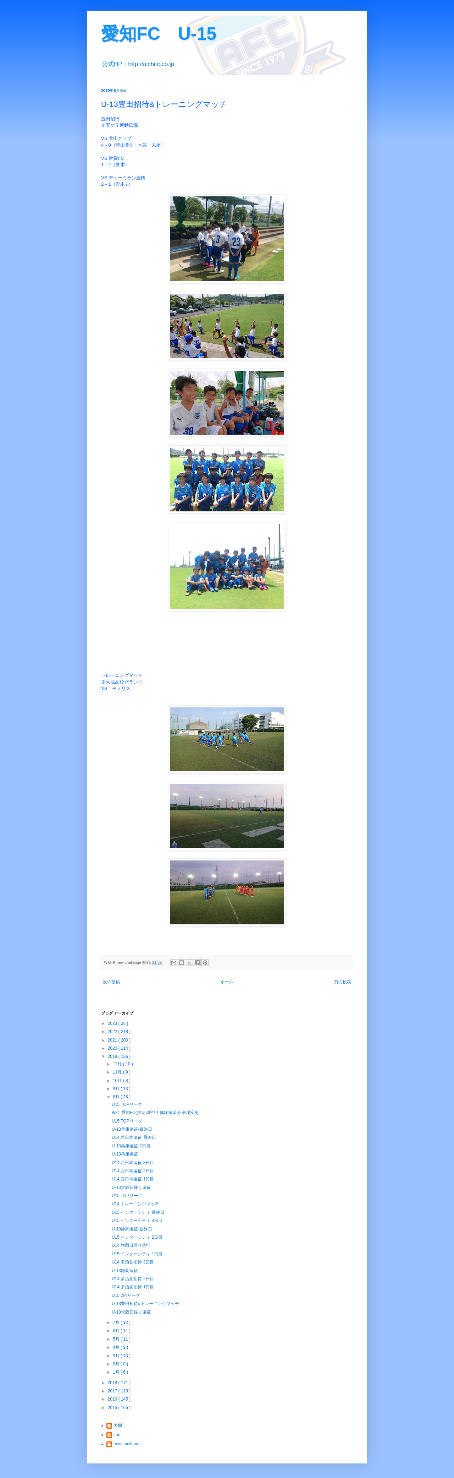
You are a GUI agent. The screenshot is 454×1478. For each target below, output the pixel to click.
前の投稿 (342, 981)
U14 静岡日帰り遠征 (131, 1245)
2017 (113, 1391)
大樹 (118, 1425)
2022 (113, 1031)
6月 (117, 1330)
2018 (113, 1382)
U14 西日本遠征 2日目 (133, 1170)
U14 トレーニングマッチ (135, 1203)
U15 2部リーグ (126, 1295)
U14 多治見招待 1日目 (133, 1286)
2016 (113, 1399)
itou (117, 1434)
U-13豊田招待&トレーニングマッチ (145, 1303)
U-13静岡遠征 (125, 1270)
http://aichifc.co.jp (151, 64)
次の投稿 (111, 981)
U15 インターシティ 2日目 (137, 1237)
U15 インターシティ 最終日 (138, 1212)
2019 (113, 1056)
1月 (117, 1372)
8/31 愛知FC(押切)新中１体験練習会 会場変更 (155, 1112)
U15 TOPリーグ (127, 1104)
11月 (118, 1072)
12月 (118, 1063)
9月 (117, 1088)
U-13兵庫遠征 (125, 1154)
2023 (113, 1023)
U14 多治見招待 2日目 (133, 1278)
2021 (113, 1040)
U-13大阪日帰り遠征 (131, 1187)
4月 (117, 1347)
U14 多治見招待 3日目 (133, 1262)
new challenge (127, 1443)
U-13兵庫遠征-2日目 (131, 1145)
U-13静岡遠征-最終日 (132, 1229)
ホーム (227, 981)
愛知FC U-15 (158, 34)
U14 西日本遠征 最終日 (134, 1137)
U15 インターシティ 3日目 (137, 1220)
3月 (117, 1355)
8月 (117, 1096)
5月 (117, 1339)
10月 (118, 1080)
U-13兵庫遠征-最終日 (132, 1129)
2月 (117, 1364)
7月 (117, 1322)
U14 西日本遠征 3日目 (133, 1162)
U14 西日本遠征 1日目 (133, 1179)
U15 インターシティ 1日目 (137, 1253)
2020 (113, 1048)
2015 (113, 1407)
